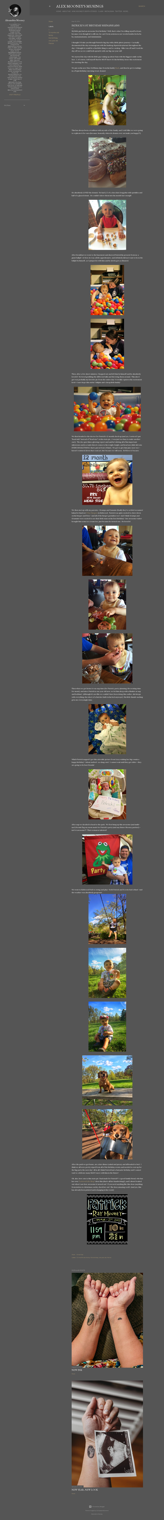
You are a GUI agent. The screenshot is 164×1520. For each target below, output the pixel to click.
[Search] (142, 6)
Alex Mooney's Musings (79, 6)
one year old (53, 41)
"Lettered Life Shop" (87, 1181)
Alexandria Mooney (15, 20)
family (51, 35)
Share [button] (51, 21)
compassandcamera (102, 1510)
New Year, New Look (85, 1489)
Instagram (109, 11)
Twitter (118, 11)
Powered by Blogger (97, 1506)
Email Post (80, 1254)
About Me (66, 11)
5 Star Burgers (92, 513)
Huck (117, 68)
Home (58, 11)
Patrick (51, 43)
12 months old (54, 33)
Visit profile (14, 95)
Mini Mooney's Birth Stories (84, 11)
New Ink (77, 1370)
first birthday (53, 38)
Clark (100, 11)
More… (126, 11)
